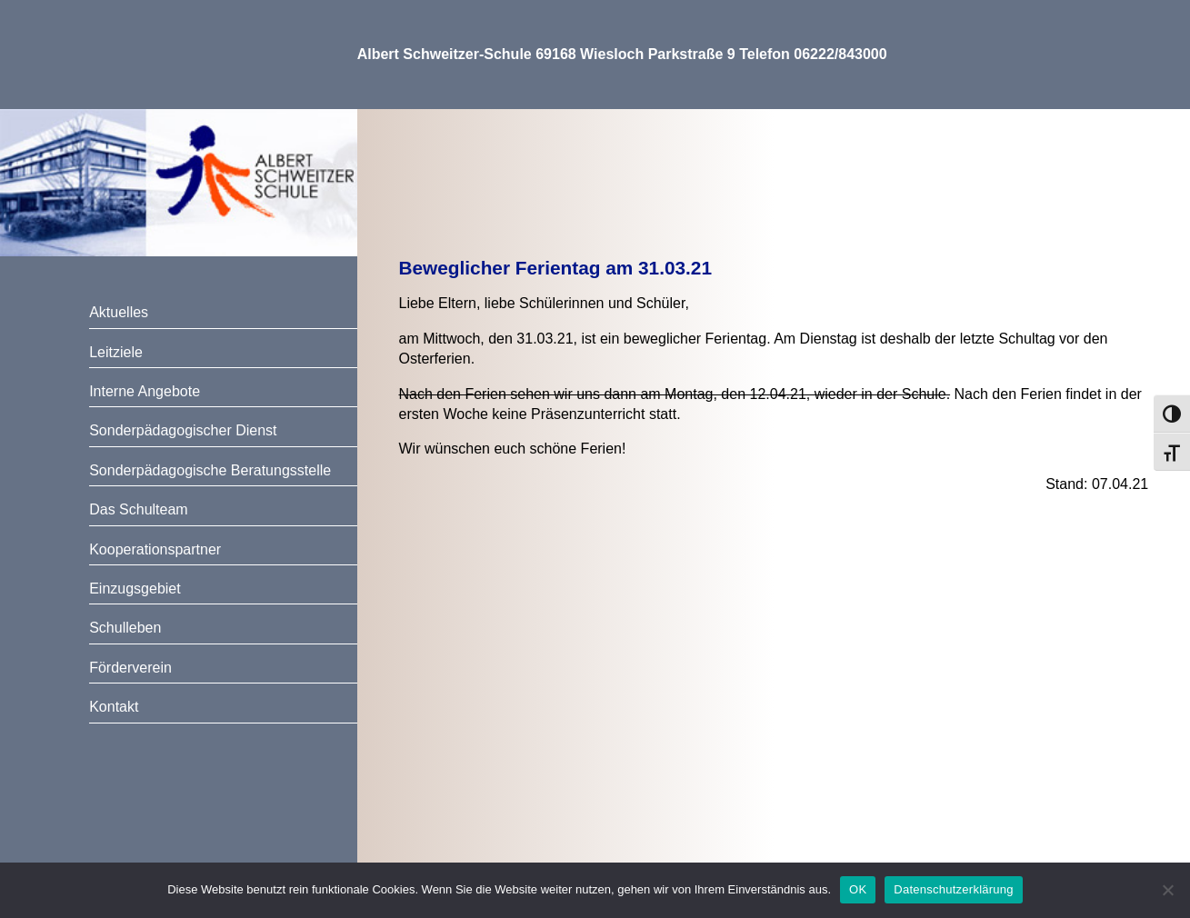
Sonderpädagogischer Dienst (182, 430)
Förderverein (130, 667)
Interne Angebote (144, 391)
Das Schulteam (138, 509)
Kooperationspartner (155, 549)
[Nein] (1167, 890)
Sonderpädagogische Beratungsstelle (210, 470)
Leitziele (116, 352)
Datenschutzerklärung (953, 889)
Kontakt (113, 706)
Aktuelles (118, 312)
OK (857, 889)
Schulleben (125, 627)
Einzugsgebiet (135, 588)
